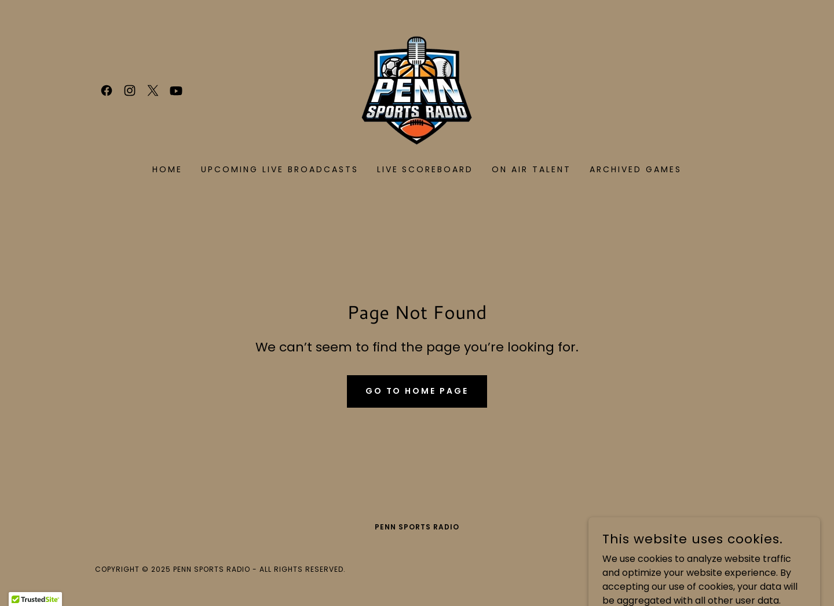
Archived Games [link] (636, 169)
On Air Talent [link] (531, 169)
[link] (106, 90)
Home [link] (167, 169)
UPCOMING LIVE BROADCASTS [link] (280, 169)
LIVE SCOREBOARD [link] (425, 169)
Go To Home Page (417, 391)
